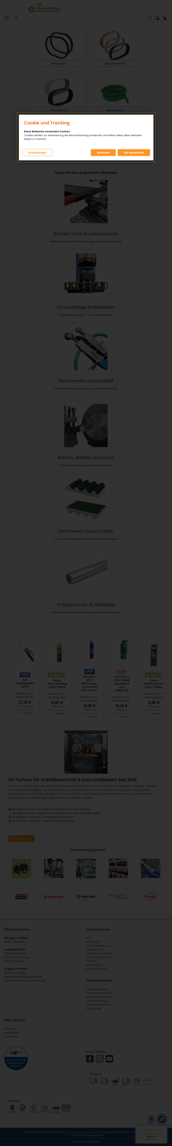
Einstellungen (37, 153)
